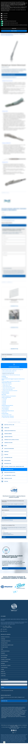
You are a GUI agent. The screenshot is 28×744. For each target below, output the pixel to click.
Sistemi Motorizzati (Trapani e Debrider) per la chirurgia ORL (12, 369)
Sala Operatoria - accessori (5, 665)
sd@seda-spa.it (4, 631)
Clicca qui (11, 520)
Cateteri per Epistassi (5, 393)
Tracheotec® (4, 398)
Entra (3, 687)
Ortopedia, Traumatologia (5, 659)
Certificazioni (5, 568)
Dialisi (2, 649)
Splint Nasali (4, 394)
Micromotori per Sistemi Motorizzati (8, 372)
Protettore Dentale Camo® (6, 414)
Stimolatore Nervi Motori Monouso (8, 410)
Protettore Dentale (5, 413)
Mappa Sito (3, 671)
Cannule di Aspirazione (6, 406)
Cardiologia (3, 638)
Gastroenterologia (4, 655)
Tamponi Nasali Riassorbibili (7, 386)
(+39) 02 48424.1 (4, 629)
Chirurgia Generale (4, 642)
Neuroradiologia (4, 657)
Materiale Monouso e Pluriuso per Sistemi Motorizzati (11, 374)
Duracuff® (4, 402)
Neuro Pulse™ (4, 412)
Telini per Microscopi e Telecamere (8, 416)
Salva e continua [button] (14, 30)
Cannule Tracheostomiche (6, 397)
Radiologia (3, 663)
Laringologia (4, 376)
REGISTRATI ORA (5, 506)
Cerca (4, 359)
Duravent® (4, 400)
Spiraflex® (4, 404)
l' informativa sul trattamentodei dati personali (7, 534)
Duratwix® (4, 401)
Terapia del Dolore (4, 667)
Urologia (2, 669)
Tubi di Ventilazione (5, 408)
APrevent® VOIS (5, 377)
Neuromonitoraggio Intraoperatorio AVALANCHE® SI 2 (11, 381)
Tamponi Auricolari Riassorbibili (7, 389)
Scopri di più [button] (14, 28)
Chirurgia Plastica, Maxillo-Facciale (7, 644)
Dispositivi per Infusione (5, 651)
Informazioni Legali (15, 728)
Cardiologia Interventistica (5, 640)
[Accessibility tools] (4, 742)
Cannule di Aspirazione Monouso (7, 405)
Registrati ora (4, 700)
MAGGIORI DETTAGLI (14, 348)
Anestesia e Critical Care (5, 636)
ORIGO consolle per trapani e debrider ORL (9, 370)
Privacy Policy (3, 673)
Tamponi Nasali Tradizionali (6, 383)
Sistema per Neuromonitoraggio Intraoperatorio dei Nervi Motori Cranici (13, 379)
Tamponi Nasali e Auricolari (6, 382)
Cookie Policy (3, 675)
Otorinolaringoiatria (4, 661)
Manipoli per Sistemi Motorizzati (8, 373)
